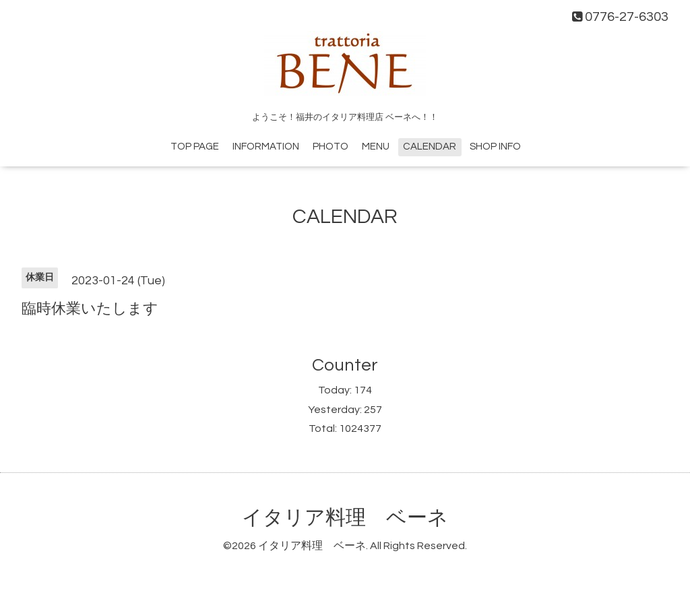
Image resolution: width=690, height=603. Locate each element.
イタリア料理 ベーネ (345, 517)
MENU (375, 146)
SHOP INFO (495, 146)
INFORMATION (265, 146)
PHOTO (330, 146)
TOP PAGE (194, 146)
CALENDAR (429, 146)
